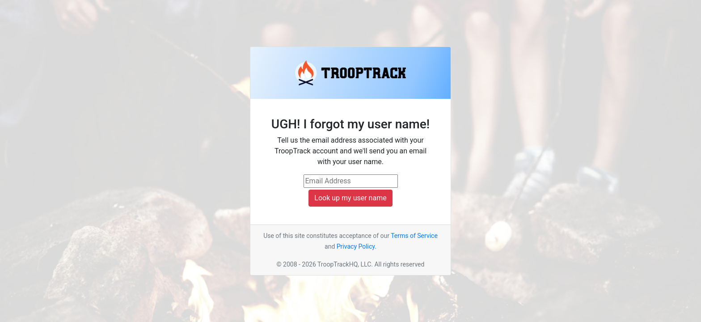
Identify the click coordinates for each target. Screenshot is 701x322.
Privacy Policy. (356, 246)
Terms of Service (414, 235)
